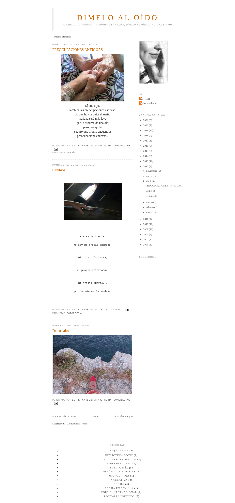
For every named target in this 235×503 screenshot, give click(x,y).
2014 (146, 156)
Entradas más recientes (64, 416)
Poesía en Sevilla (119, 488)
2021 (146, 120)
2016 (146, 145)
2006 (146, 244)
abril (149, 181)
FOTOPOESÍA (74, 313)
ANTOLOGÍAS (119, 451)
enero (149, 212)
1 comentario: (113, 310)
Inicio (95, 416)
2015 (146, 150)
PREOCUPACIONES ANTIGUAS (77, 50)
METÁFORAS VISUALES (119, 471)
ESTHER (145, 98)
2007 (146, 239)
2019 (146, 130)
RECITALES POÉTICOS (119, 496)
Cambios (58, 170)
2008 (146, 234)
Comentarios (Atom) (77, 423)
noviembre (152, 170)
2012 (146, 166)
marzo (149, 202)
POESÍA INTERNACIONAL (119, 492)
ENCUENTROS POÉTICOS (119, 459)
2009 (146, 229)
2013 (146, 161)
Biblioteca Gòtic (119, 455)
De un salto (60, 331)
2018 (146, 135)
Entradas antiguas (124, 416)
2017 (146, 140)
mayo (149, 175)
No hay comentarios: (117, 146)
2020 (146, 125)
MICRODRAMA (119, 475)
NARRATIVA (119, 479)
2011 (146, 218)
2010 (146, 224)
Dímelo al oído (117, 17)
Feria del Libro (119, 463)
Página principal (62, 36)
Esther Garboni (148, 103)
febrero (150, 207)
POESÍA (71, 153)
